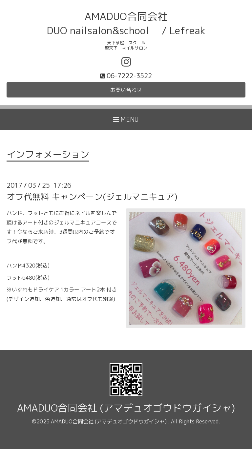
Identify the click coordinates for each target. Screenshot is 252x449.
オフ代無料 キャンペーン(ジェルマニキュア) (92, 197)
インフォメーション (48, 155)
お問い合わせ (126, 90)
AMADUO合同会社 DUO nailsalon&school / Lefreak (126, 23)
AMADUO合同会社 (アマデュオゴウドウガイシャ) (126, 408)
